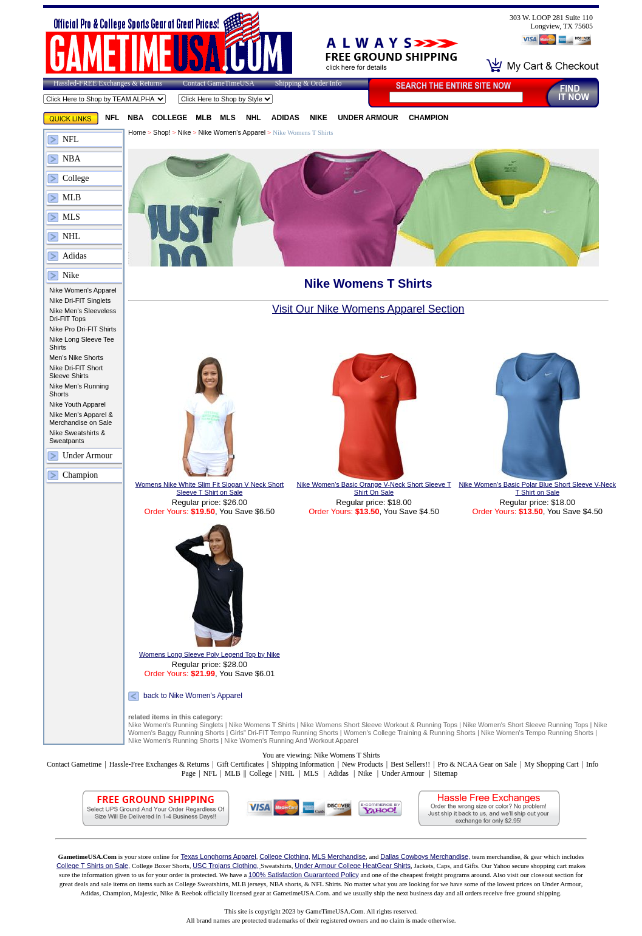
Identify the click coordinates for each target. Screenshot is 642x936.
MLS (228, 118)
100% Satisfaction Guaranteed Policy (303, 874)
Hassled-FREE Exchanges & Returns (107, 83)
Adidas (286, 118)
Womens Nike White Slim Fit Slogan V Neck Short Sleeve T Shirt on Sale (209, 488)
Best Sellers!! (410, 764)
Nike (319, 118)
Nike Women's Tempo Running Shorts (538, 732)
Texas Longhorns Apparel (218, 856)
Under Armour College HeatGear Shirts (353, 865)
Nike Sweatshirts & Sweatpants (77, 436)
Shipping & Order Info (308, 83)
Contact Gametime (74, 764)
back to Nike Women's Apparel (192, 695)
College (169, 118)
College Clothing (284, 856)
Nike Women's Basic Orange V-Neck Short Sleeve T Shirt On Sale (373, 488)
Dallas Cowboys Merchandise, (425, 856)
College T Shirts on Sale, (93, 865)
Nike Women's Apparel (83, 290)
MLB (203, 118)
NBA (135, 118)
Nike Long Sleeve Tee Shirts (81, 343)
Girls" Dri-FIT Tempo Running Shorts (284, 732)
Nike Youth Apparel (77, 404)
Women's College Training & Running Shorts (410, 732)
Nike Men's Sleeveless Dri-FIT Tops (82, 314)
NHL (254, 118)
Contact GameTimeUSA (218, 83)
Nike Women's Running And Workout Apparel (291, 740)
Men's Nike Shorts (76, 357)
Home (137, 132)
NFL (112, 118)
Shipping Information (303, 764)
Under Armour (369, 118)
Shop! (162, 132)
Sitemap (445, 773)
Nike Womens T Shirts (262, 724)
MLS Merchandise (339, 856)
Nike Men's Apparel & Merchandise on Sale (81, 418)
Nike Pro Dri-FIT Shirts (82, 329)
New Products (362, 764)
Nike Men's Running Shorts (79, 390)
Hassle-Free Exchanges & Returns (159, 764)
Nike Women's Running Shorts (173, 740)
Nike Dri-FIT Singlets (80, 300)
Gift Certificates (240, 764)
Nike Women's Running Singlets (176, 724)
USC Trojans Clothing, (227, 865)
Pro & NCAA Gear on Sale (477, 764)
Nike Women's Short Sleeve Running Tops (526, 724)
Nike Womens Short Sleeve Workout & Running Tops (378, 724)
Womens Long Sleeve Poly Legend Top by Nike (209, 654)
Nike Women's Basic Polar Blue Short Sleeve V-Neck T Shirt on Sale (537, 488)
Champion (428, 118)
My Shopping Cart (551, 764)
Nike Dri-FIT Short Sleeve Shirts (76, 371)
